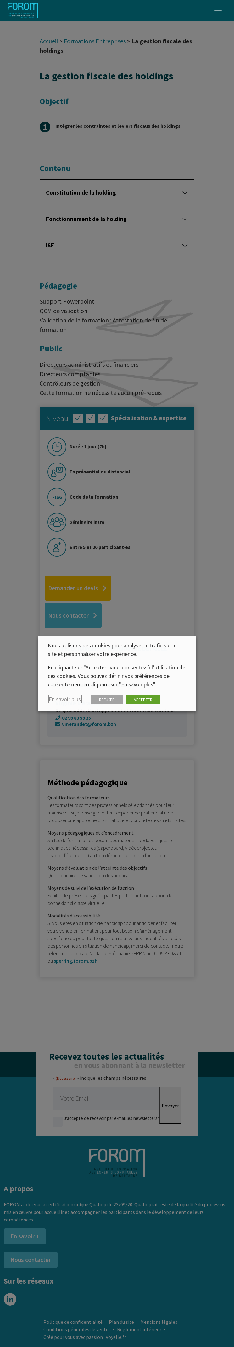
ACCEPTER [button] (143, 699)
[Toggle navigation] (217, 10)
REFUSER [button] (107, 699)
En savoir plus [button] (65, 699)
